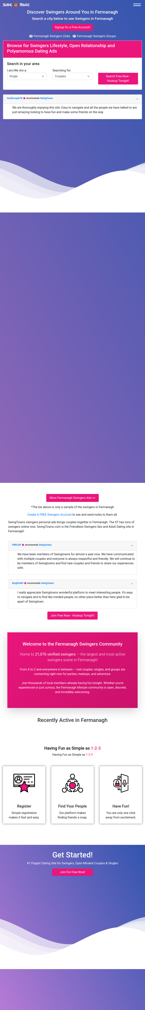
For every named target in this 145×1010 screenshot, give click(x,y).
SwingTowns (46, 98)
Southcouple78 (15, 98)
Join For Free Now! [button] (72, 872)
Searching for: (61, 70)
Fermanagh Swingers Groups (94, 36)
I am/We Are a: (17, 70)
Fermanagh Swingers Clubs (49, 36)
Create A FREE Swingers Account (49, 514)
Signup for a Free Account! (72, 27)
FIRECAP (17, 545)
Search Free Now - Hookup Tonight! (118, 78)
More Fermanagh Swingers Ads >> (72, 498)
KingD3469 (18, 583)
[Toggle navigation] (138, 4)
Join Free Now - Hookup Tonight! (72, 615)
